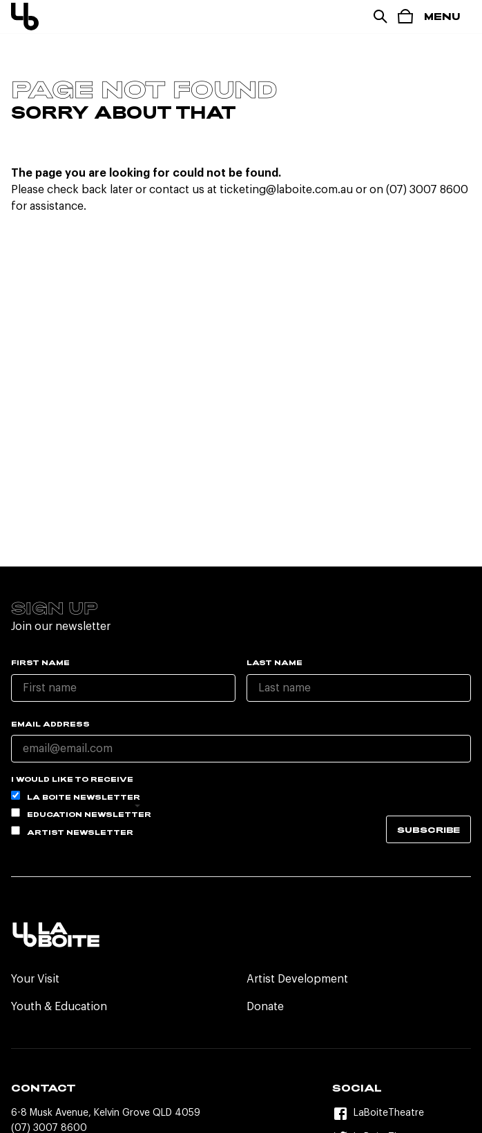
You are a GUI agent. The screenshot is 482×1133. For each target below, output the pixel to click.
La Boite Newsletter (75, 796)
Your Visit (35, 979)
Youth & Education (59, 1006)
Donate (265, 1006)
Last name (274, 662)
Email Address (50, 724)
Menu (442, 16)
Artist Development (297, 979)
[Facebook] (401, 1113)
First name (40, 662)
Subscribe (428, 829)
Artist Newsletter (72, 831)
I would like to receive (72, 779)
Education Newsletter (81, 813)
